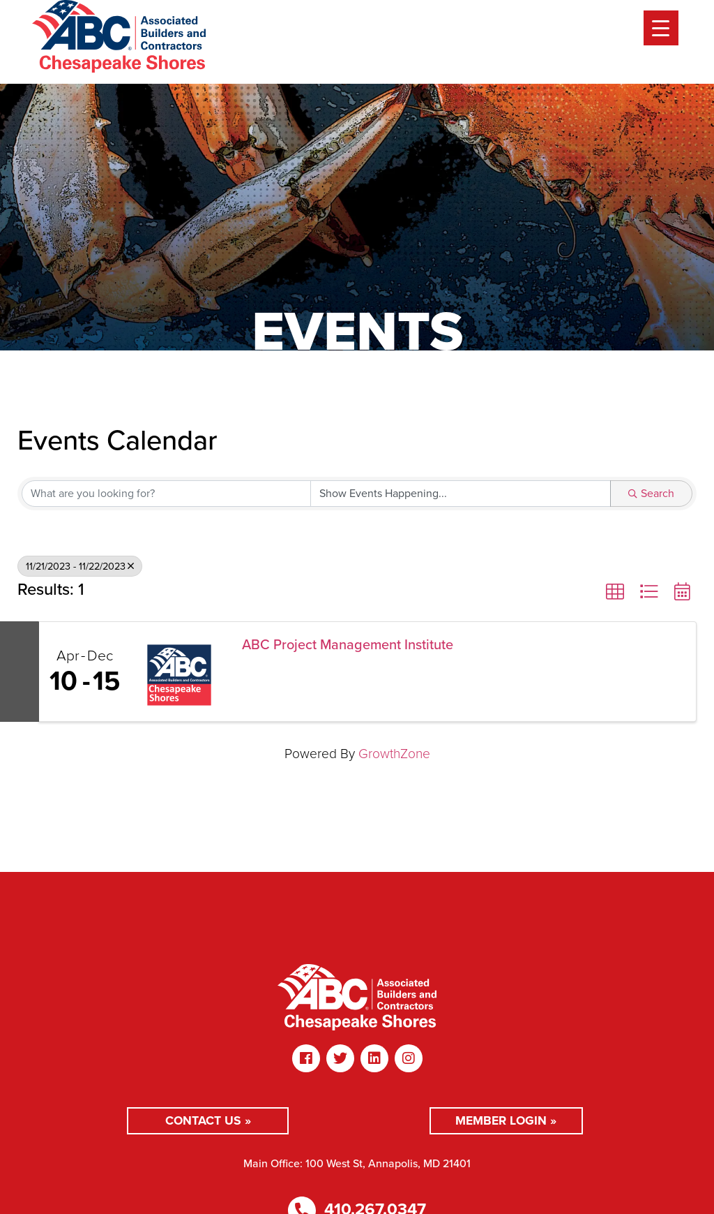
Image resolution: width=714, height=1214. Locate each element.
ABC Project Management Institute (347, 644)
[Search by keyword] (166, 493)
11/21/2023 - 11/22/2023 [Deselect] (80, 566)
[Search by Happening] (460, 493)
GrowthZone (394, 753)
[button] (615, 592)
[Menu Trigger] (661, 27)
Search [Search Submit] (651, 493)
